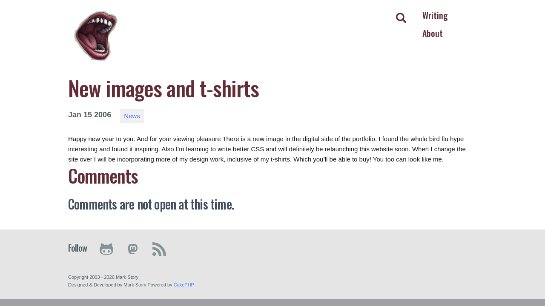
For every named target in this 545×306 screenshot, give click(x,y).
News (132, 115)
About (432, 33)
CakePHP (184, 284)
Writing (435, 15)
